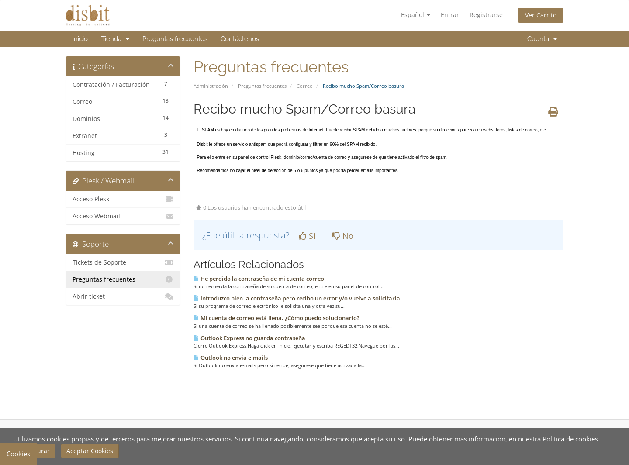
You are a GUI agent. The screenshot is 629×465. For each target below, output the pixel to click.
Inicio (80, 39)
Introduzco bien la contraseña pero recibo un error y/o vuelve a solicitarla (297, 298)
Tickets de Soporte (123, 262)
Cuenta (542, 39)
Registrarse (486, 14)
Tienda (115, 39)
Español (415, 14)
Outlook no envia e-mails (231, 358)
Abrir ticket (123, 296)
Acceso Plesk (123, 199)
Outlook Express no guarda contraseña (249, 338)
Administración (211, 86)
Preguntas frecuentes (174, 39)
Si (307, 236)
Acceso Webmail (123, 216)
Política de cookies (570, 438)
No (342, 236)
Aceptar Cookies (89, 451)
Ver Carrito (540, 15)
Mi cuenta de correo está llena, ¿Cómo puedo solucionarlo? (276, 318)
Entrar (450, 14)
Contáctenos (240, 39)
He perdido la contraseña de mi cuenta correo (259, 278)
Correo (305, 86)
